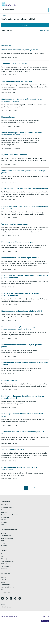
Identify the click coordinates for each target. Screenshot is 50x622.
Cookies (3, 582)
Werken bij (4, 563)
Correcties (4, 568)
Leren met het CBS (6, 566)
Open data (4, 510)
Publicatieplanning (6, 607)
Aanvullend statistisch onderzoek (10, 515)
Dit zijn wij (4, 559)
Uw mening (45, 621)
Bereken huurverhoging (7, 507)
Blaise (2, 524)
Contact (3, 554)
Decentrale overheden (7, 538)
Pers (2, 556)
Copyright (3, 579)
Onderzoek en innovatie (7, 561)
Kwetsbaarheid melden (7, 587)
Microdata (3, 512)
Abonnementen (5, 592)
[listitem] (2, 598)
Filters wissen (44, 30)
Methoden (4, 522)
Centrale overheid (6, 535)
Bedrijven (3, 533)
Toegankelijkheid (5, 584)
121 (34, 488)
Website (3, 577)
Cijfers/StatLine (5, 505)
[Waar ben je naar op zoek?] (25, 10)
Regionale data (5, 517)
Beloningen (4, 545)
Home (4, 15)
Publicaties (4, 519)
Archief (3, 589)
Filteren (25, 25)
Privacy (3, 543)
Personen (3, 540)
